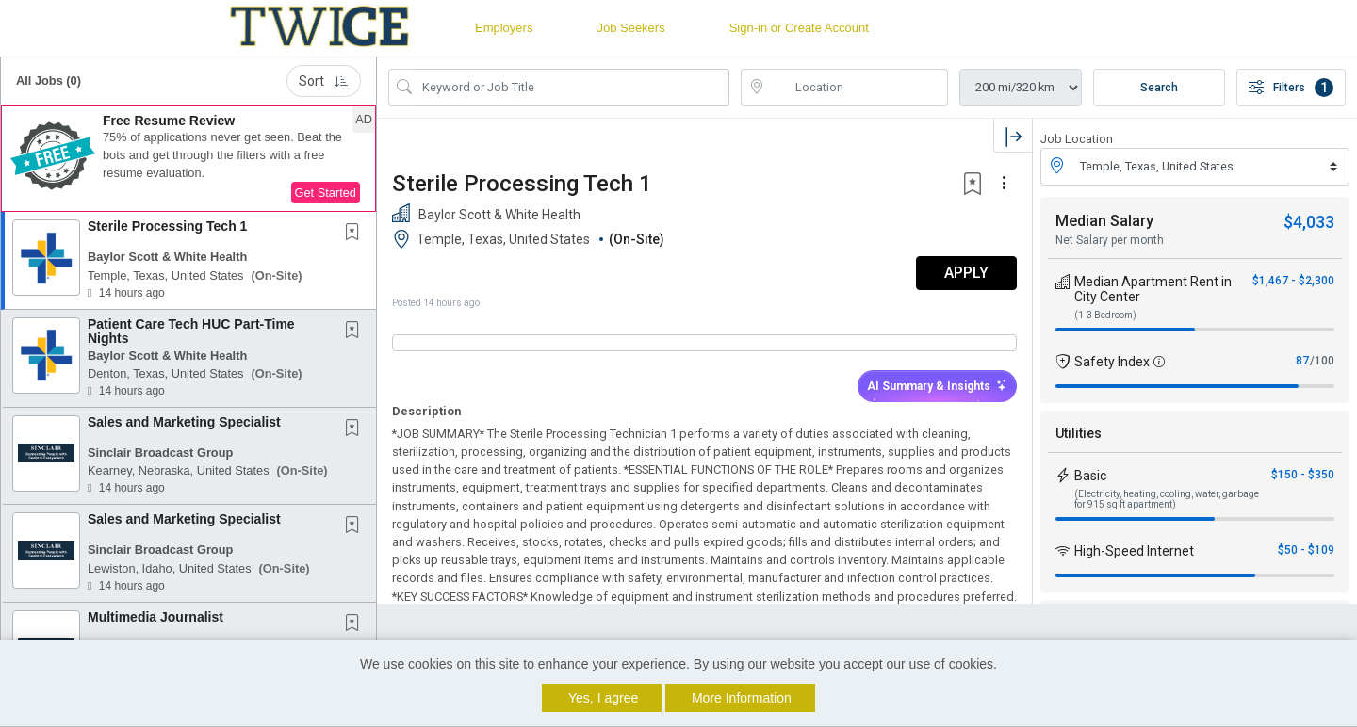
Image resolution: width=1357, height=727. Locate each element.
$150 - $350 (1302, 474)
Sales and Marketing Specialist (184, 421)
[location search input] (857, 87)
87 (1302, 360)
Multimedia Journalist (155, 616)
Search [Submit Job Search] (1159, 87)
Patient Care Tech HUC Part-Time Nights (191, 331)
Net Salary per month (1109, 240)
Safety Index (1112, 361)
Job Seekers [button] (630, 28)
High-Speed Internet (1134, 550)
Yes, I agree (603, 697)
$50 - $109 (1306, 550)
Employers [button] (503, 28)
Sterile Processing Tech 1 (167, 226)
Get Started (325, 193)
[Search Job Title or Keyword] (572, 87)
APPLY (966, 273)
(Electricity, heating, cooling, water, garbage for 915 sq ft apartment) (1166, 499)
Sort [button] (324, 81)
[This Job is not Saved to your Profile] (356, 233)
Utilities (1078, 433)
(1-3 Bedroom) (1105, 315)
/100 (1322, 360)
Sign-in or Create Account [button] (799, 28)
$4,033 (1308, 222)
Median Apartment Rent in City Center (1153, 289)
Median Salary (1104, 221)
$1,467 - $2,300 (1293, 280)
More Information (742, 697)
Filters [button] (1291, 87)
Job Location (1076, 139)
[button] (188, 159)
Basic (1090, 475)
